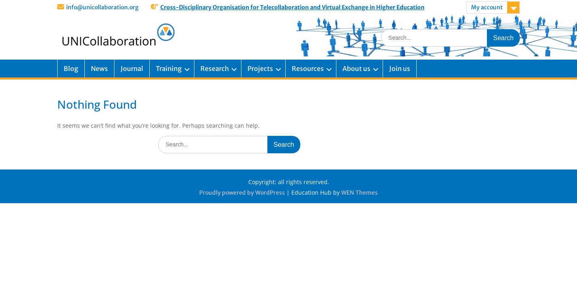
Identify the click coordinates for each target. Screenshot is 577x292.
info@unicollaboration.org (102, 7)
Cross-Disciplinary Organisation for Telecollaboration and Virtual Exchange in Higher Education (292, 7)
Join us (399, 68)
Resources (308, 68)
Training (169, 68)
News (99, 68)
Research (214, 68)
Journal (132, 68)
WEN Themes (359, 192)
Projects (260, 68)
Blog (71, 68)
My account (487, 7)
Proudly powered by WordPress (242, 192)
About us (356, 68)
